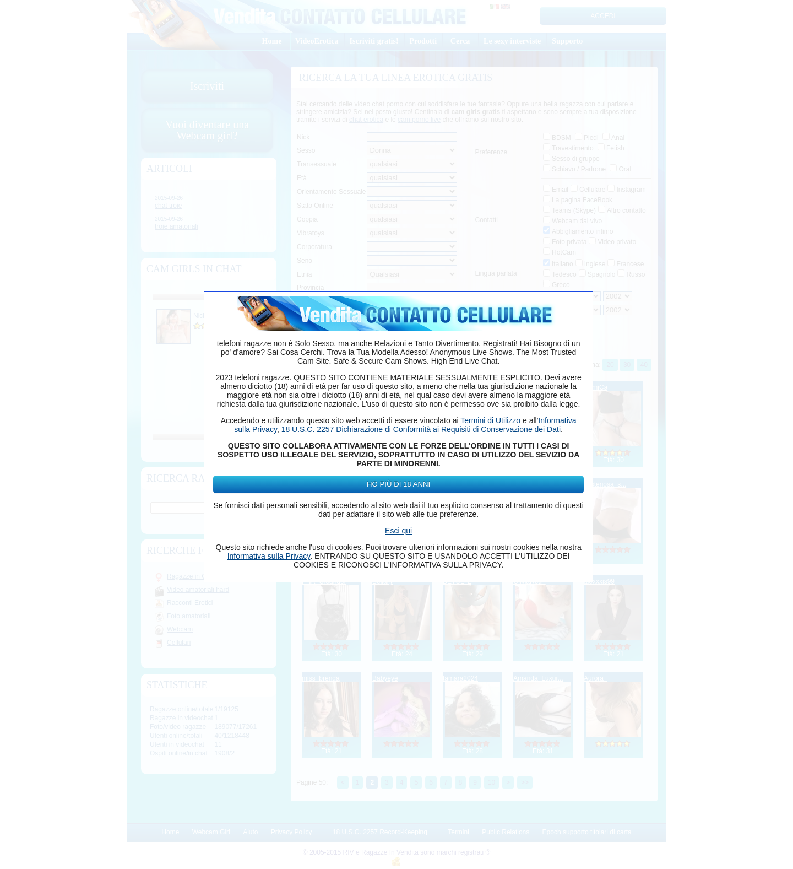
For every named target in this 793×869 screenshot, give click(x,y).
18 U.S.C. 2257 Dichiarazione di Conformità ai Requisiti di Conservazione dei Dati (421, 429)
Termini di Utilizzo (490, 420)
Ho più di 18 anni (398, 484)
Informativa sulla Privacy (269, 556)
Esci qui (398, 530)
